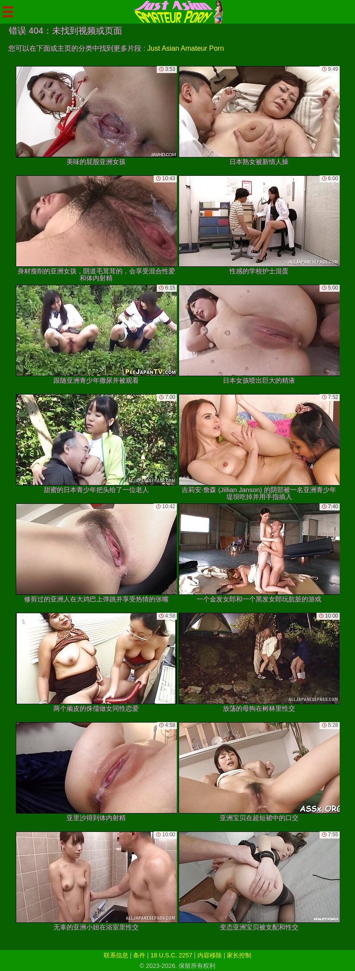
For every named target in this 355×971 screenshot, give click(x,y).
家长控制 (239, 955)
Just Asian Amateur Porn (185, 48)
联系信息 (116, 955)
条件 (139, 955)
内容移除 (209, 955)
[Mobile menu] (8, 12)
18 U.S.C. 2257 (172, 955)
